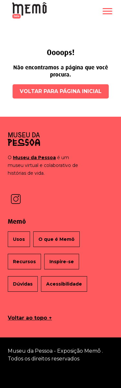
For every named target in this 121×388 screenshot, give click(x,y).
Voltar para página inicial (61, 91)
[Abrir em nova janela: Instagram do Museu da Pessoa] (16, 198)
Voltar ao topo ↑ (30, 318)
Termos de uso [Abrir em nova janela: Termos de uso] (61, 374)
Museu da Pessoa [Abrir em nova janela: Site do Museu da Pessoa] (34, 157)
